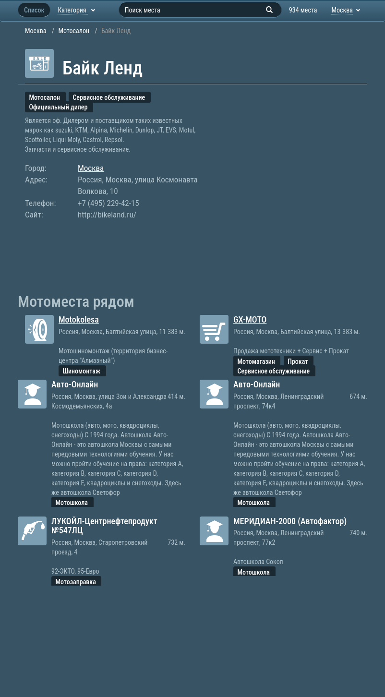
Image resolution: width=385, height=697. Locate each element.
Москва (36, 31)
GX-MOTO (249, 319)
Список (34, 10)
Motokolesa (79, 319)
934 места (303, 10)
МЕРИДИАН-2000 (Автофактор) (290, 521)
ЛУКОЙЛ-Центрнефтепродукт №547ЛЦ (104, 526)
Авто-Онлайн (74, 384)
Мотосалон (73, 31)
